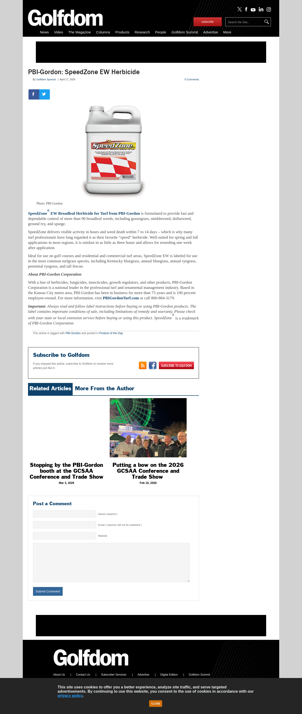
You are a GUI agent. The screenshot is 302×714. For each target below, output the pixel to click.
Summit (184, 32)
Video (58, 32)
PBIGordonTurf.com (121, 298)
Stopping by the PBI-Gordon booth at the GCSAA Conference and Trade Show (66, 471)
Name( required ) (107, 514)
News (44, 32)
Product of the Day (111, 333)
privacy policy (70, 696)
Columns (103, 32)
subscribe (208, 21)
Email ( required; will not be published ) (120, 524)
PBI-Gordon (73, 333)
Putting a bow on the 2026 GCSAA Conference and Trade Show (148, 471)
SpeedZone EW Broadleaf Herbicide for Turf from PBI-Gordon (84, 213)
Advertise (210, 32)
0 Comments (192, 79)
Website (102, 535)
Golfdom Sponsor (46, 79)
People (160, 32)
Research (142, 32)
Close (155, 703)
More (227, 32)
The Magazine (79, 32)
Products (122, 32)
